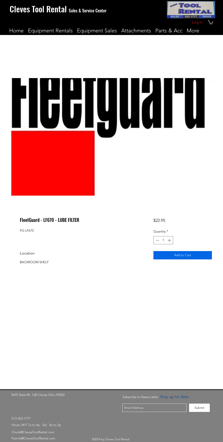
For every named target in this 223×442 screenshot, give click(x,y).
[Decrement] (157, 240)
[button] (210, 22)
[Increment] (170, 240)
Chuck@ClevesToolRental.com (33, 432)
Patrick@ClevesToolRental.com (33, 438)
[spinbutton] (163, 240)
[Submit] (199, 408)
